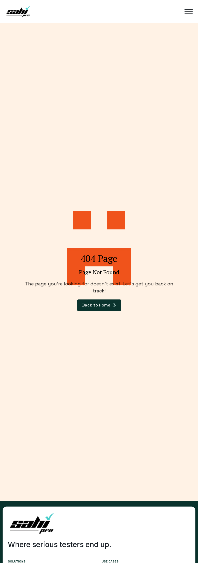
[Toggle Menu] (188, 11)
